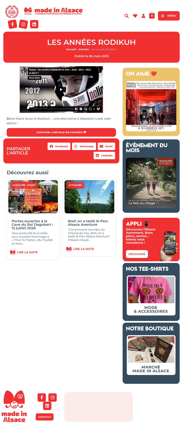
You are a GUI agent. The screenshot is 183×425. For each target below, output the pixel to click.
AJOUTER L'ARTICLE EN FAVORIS (61, 132)
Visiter (31, 185)
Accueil (71, 49)
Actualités (19, 185)
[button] (59, 146)
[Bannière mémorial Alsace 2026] (151, 130)
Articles (84, 49)
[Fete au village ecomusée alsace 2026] (151, 207)
